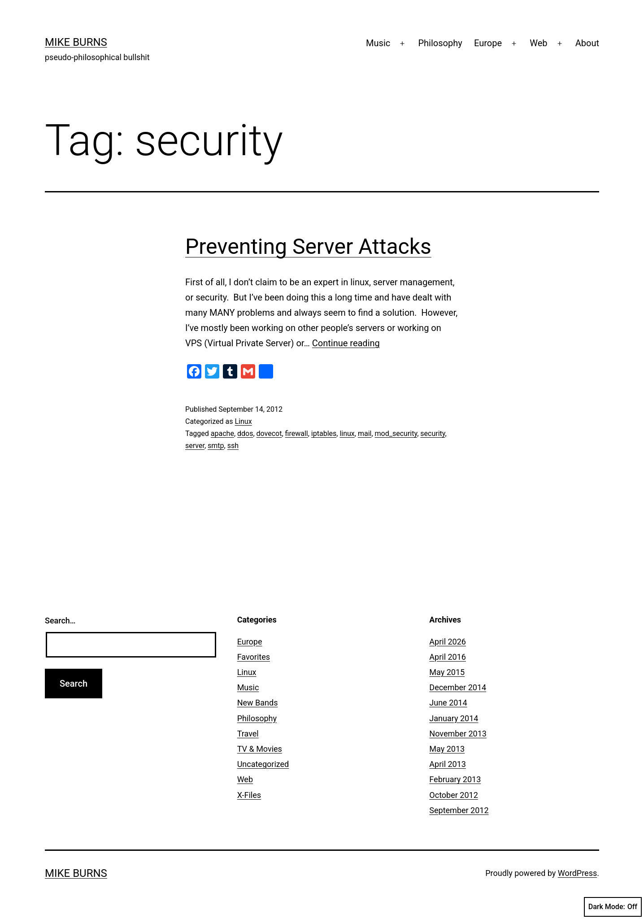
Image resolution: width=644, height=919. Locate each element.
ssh (233, 445)
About (587, 43)
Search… (60, 620)
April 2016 (447, 657)
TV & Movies (259, 748)
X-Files (249, 795)
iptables (323, 433)
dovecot (269, 433)
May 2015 (447, 672)
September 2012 (458, 810)
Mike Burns (76, 42)
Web (538, 43)
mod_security (396, 433)
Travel (248, 733)
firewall (296, 433)
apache (222, 433)
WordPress (577, 873)
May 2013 (447, 748)
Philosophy (440, 43)
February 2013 (455, 779)
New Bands (257, 702)
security (432, 433)
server (195, 445)
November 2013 (458, 733)
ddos (245, 433)
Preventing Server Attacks (308, 246)
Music (378, 43)
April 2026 (447, 641)
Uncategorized (263, 764)
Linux (243, 421)
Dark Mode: (612, 907)
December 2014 (457, 687)
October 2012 (453, 795)
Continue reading (346, 343)
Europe (488, 43)
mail (365, 433)
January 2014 (453, 718)
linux (346, 433)
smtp (216, 445)
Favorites (253, 657)
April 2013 (447, 764)
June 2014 (448, 702)
